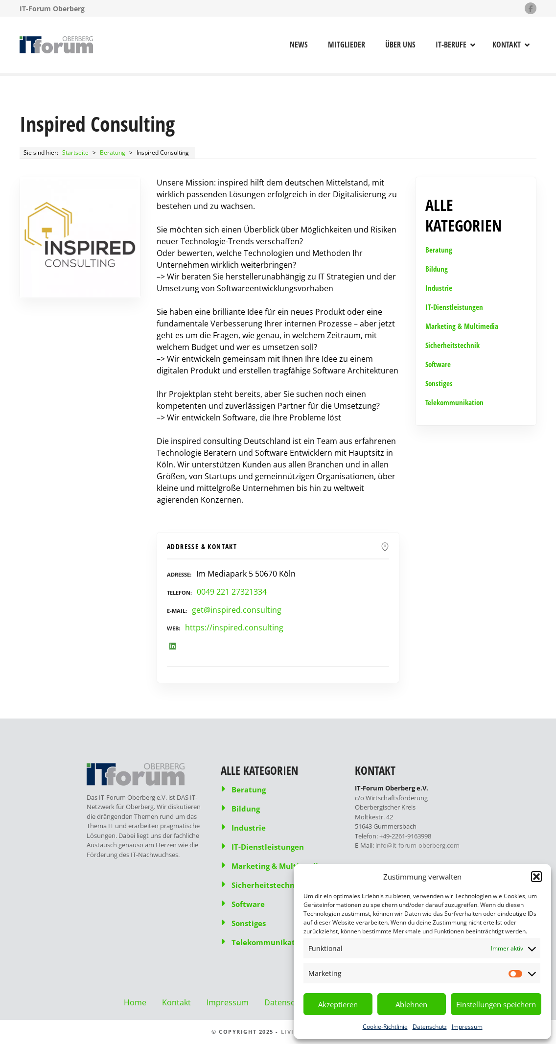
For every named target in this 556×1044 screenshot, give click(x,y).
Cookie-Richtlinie (385, 1026)
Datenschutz (430, 1026)
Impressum (467, 1026)
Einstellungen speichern (496, 1004)
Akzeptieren (338, 1004)
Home (135, 1002)
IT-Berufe (451, 44)
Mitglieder (346, 44)
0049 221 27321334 (232, 591)
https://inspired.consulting (234, 627)
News (299, 44)
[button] (536, 877)
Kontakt (506, 44)
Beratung (112, 152)
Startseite (75, 152)
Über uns (400, 44)
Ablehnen (411, 1004)
